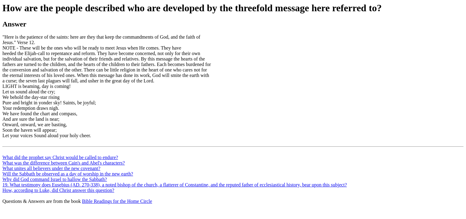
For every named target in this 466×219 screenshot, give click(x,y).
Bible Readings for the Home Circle (117, 201)
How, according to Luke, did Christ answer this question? (58, 190)
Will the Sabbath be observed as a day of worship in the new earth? (67, 173)
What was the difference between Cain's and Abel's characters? (63, 162)
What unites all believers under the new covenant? (51, 168)
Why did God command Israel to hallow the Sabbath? (54, 179)
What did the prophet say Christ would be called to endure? (60, 157)
